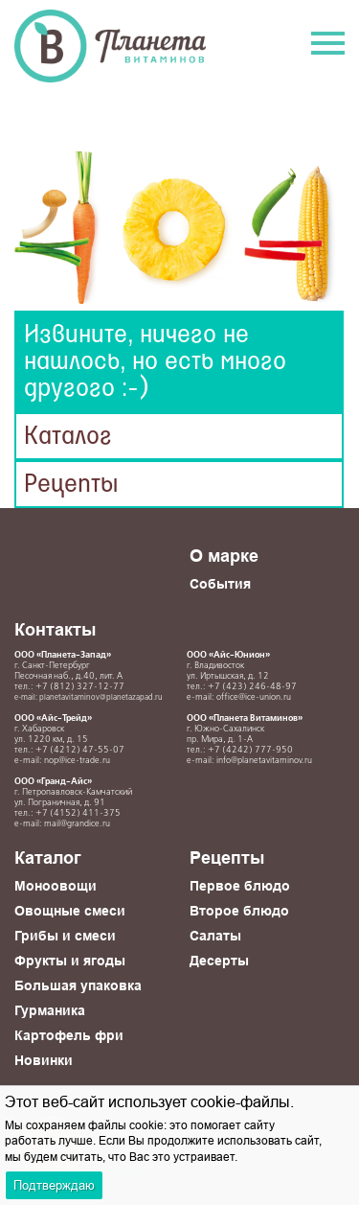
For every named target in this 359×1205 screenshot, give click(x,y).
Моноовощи (55, 885)
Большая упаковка (78, 985)
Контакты (55, 629)
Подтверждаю (54, 1185)
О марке (224, 555)
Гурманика (49, 1010)
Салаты (215, 935)
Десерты (219, 960)
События (220, 583)
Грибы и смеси (65, 935)
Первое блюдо (240, 885)
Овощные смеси (69, 910)
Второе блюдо (239, 910)
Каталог (68, 437)
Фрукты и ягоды (69, 960)
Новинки (43, 1060)
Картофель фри (68, 1035)
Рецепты (71, 484)
